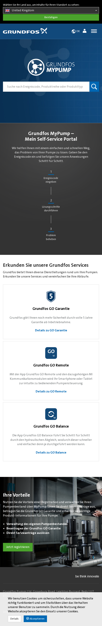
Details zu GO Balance (51, 452)
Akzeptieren (35, 618)
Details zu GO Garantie (51, 330)
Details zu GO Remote (51, 391)
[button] (85, 31)
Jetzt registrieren (17, 547)
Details (14, 618)
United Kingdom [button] (51, 10)
